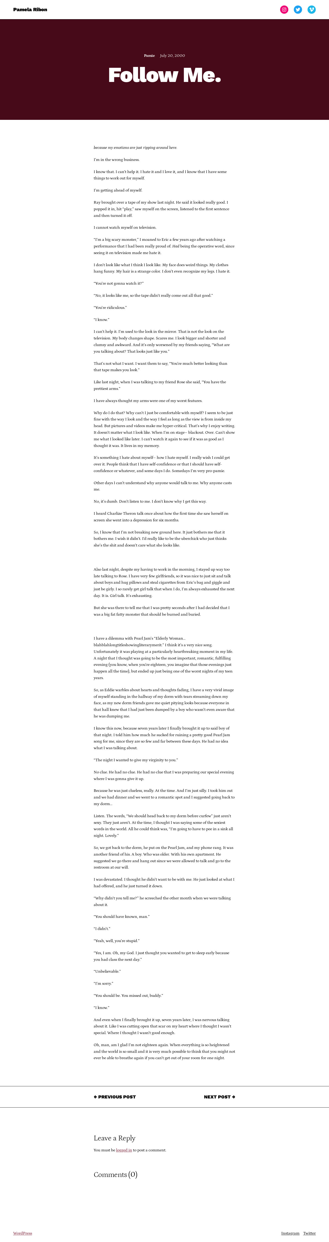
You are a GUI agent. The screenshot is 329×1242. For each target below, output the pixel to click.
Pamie (149, 55)
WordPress (22, 1233)
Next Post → (219, 1097)
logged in (124, 1150)
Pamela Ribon (30, 9)
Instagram (290, 1233)
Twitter (309, 1233)
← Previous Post (115, 1097)
